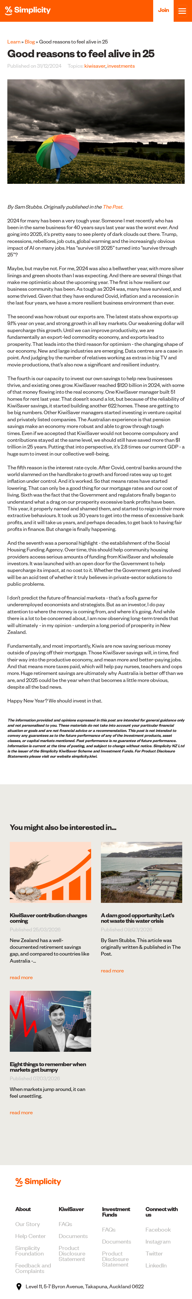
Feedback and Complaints (33, 1267)
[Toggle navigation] (182, 11)
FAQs (65, 1223)
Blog (30, 42)
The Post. (112, 207)
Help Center (30, 1235)
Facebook (158, 1229)
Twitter (154, 1253)
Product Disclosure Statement (72, 1253)
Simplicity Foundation (29, 1250)
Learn (13, 42)
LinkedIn (156, 1265)
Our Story (27, 1223)
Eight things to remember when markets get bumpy (48, 1067)
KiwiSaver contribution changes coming (48, 918)
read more (21, 977)
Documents (73, 1235)
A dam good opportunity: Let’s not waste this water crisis (137, 918)
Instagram (158, 1241)
